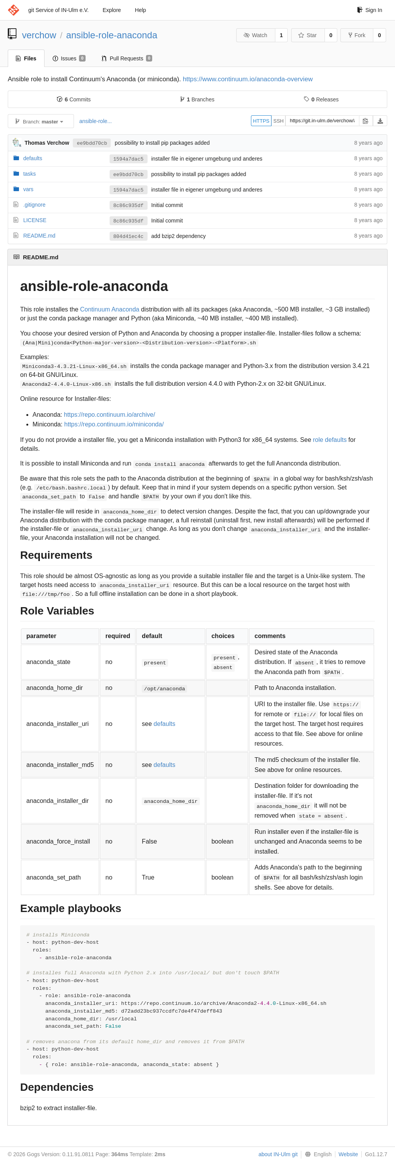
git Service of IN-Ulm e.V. (58, 10)
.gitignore (34, 205)
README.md (39, 236)
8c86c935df (128, 205)
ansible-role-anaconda (111, 35)
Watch (255, 35)
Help (140, 10)
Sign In (369, 10)
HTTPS (261, 121)
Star (307, 35)
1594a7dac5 (128, 159)
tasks (29, 174)
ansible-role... (95, 121)
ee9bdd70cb (92, 142)
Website (348, 1154)
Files (26, 58)
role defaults (330, 439)
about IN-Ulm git (277, 1154)
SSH (278, 121)
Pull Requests (127, 58)
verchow (39, 35)
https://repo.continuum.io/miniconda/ (114, 424)
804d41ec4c (128, 236)
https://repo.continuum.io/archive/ (109, 414)
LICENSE (34, 220)
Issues (69, 58)
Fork (357, 35)
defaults (32, 158)
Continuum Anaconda (109, 309)
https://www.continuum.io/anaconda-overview (248, 79)
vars (28, 189)
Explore (112, 10)
